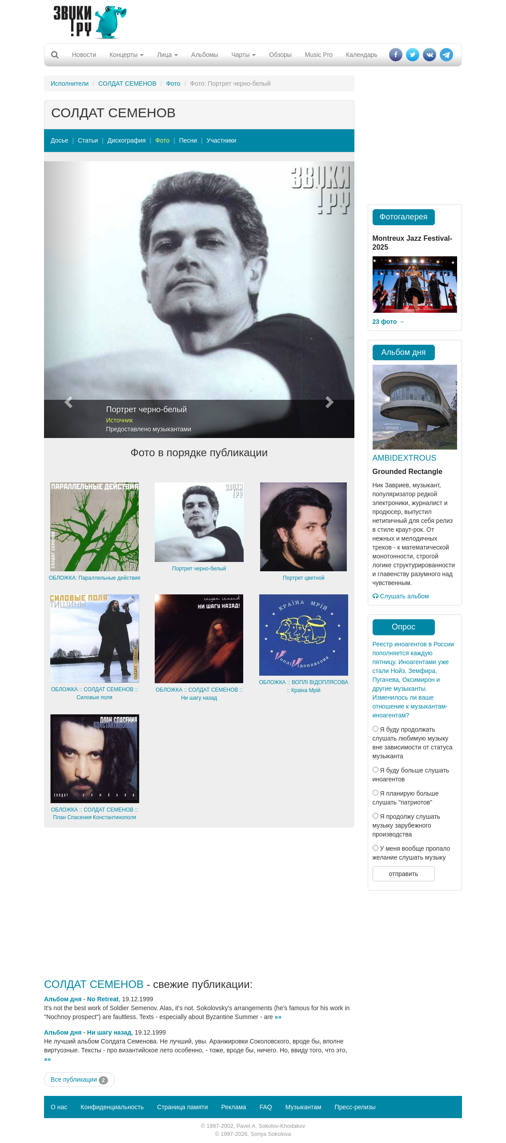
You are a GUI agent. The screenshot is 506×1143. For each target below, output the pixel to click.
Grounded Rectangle (407, 471)
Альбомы (204, 54)
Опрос (403, 626)
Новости (84, 54)
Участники (222, 140)
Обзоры (280, 54)
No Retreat (103, 999)
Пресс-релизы (355, 1107)
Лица (167, 54)
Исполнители (69, 83)
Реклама (233, 1107)
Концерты (126, 54)
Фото (173, 83)
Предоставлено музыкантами (149, 429)
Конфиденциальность (112, 1107)
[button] (67, 299)
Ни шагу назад (109, 1032)
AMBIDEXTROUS (405, 458)
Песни (188, 140)
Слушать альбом (401, 596)
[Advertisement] (250, 20)
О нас (59, 1107)
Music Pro (319, 54)
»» (278, 1016)
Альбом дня (62, 999)
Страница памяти (182, 1107)
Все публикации (79, 1080)
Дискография (127, 140)
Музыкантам (303, 1107)
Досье (59, 140)
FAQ (266, 1107)
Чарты (243, 54)
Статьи (88, 140)
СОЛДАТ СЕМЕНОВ (127, 83)
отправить (403, 873)
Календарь (361, 54)
